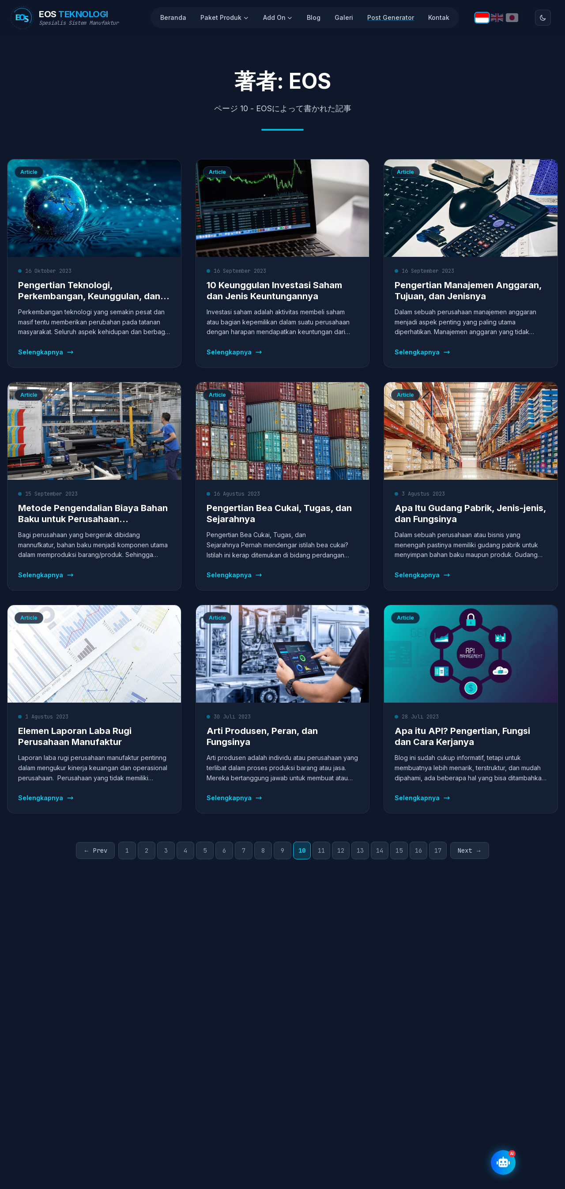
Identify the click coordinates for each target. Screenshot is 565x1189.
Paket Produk (224, 17)
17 (437, 850)
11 (321, 850)
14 (379, 850)
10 (301, 850)
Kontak (438, 17)
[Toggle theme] (543, 18)
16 (418, 850)
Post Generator (390, 17)
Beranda (173, 17)
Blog (313, 17)
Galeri (344, 17)
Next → (470, 850)
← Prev (95, 850)
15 (399, 850)
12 (340, 850)
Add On (278, 17)
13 (360, 850)
